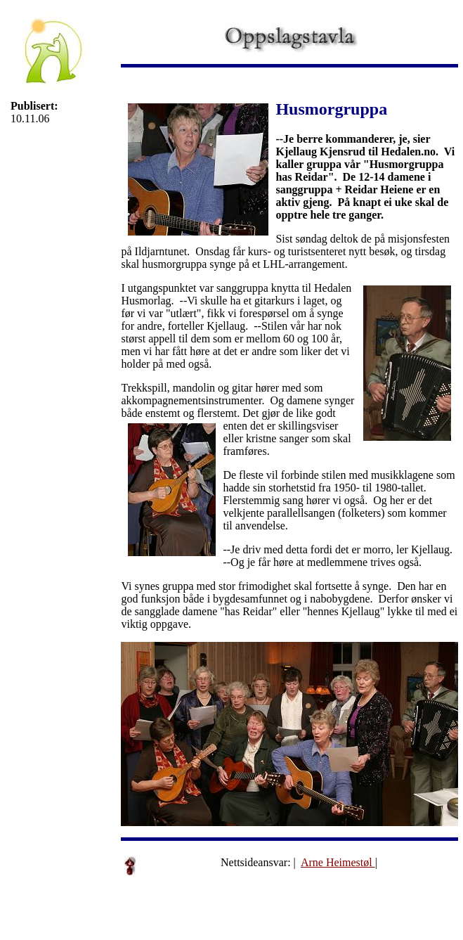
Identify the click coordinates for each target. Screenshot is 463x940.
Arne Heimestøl (338, 862)
